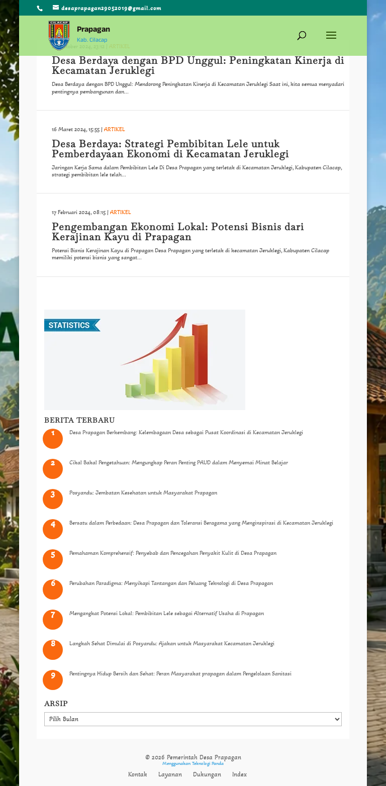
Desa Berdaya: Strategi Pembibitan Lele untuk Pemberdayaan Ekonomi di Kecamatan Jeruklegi (170, 148)
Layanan (170, 774)
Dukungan (207, 774)
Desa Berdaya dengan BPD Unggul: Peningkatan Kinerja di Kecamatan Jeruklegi (198, 65)
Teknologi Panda (208, 763)
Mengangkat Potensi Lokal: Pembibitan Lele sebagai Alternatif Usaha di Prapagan (166, 613)
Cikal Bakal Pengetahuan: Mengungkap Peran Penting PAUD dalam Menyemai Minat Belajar (178, 462)
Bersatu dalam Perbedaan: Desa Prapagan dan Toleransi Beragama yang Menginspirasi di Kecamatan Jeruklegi (201, 522)
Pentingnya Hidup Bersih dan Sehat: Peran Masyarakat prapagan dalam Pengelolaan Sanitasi (180, 673)
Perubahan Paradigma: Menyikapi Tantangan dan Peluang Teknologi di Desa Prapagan (171, 582)
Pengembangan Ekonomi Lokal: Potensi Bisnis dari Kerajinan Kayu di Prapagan (178, 231)
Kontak (137, 774)
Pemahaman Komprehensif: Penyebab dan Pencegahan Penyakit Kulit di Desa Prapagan (172, 552)
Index (239, 774)
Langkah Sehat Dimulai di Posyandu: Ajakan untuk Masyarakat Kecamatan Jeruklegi (171, 643)
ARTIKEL (114, 129)
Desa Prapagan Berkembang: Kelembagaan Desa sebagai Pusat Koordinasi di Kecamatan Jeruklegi (186, 432)
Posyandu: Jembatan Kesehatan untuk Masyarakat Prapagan (143, 492)
